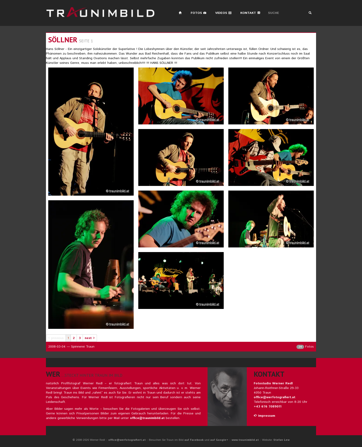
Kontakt (250, 13)
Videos (223, 13)
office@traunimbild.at (147, 418)
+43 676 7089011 (267, 406)
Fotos (198, 13)
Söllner (62, 39)
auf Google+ (219, 440)
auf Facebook (194, 440)
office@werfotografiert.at (274, 397)
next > (90, 338)
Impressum (264, 415)
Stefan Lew (281, 440)
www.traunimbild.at (245, 440)
